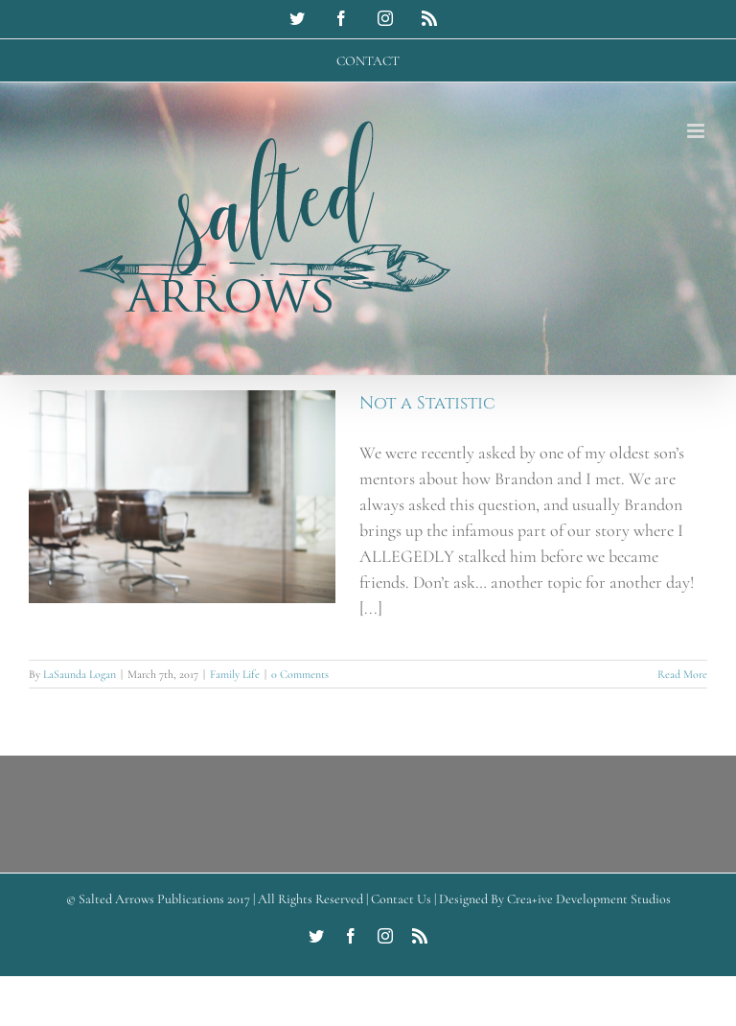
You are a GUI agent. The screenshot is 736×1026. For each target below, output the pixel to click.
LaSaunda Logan (79, 674)
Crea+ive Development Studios (589, 899)
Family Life (235, 674)
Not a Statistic (427, 403)
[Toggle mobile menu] (697, 131)
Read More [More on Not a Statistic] (682, 674)
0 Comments (300, 674)
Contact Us (401, 899)
